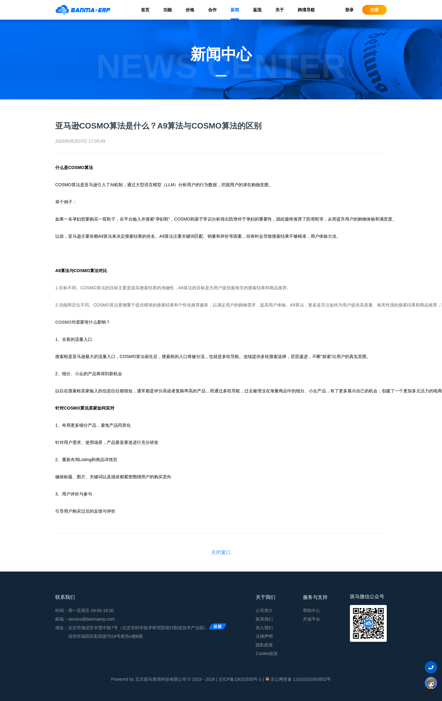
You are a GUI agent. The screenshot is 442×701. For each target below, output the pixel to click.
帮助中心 (311, 610)
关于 (279, 9)
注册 (374, 9)
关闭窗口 (221, 552)
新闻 (235, 9)
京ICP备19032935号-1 (240, 679)
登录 (349, 9)
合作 (212, 9)
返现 (257, 9)
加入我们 (264, 627)
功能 (167, 9)
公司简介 (264, 610)
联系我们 (264, 619)
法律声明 (264, 636)
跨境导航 (306, 9)
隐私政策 (264, 644)
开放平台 (311, 619)
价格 (190, 9)
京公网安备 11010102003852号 (298, 679)
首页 (145, 9)
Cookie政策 (267, 653)
